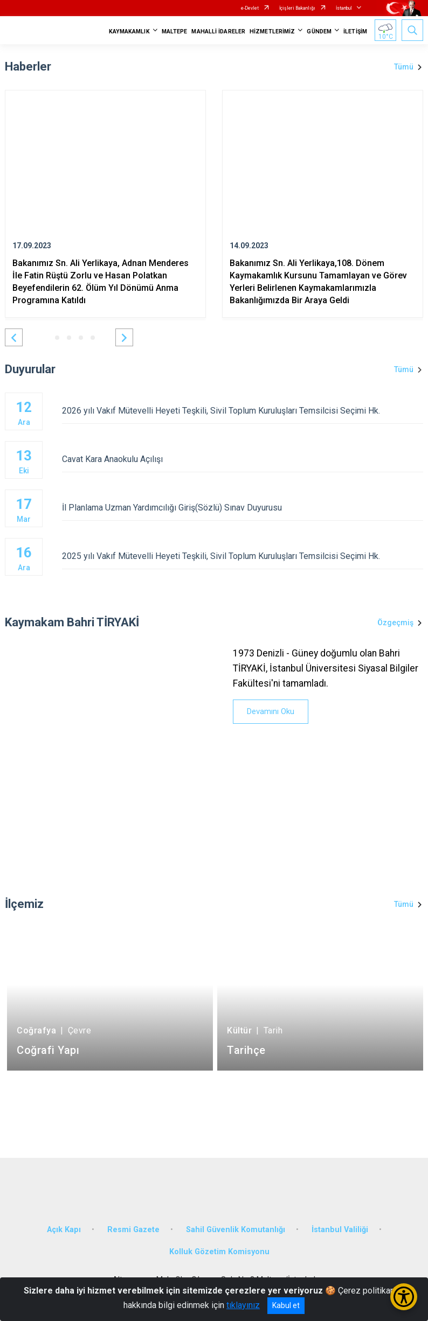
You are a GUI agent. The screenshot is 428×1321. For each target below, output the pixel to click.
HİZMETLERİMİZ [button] (272, 31)
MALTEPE (175, 31)
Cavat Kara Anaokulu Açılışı (242, 459)
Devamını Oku (270, 711)
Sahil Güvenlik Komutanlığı (235, 1229)
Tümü (403, 66)
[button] (14, 337)
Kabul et (286, 1305)
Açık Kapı (64, 1229)
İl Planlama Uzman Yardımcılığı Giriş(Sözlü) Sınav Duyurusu (242, 507)
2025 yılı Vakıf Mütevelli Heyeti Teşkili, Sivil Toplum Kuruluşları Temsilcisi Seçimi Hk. (242, 556)
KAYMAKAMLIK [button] (129, 31)
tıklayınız (243, 1305)
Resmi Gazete (133, 1229)
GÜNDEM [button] (319, 31)
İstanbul (344, 8)
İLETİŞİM (355, 31)
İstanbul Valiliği (340, 1229)
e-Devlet (250, 8)
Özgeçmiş (395, 622)
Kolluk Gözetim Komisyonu (219, 1251)
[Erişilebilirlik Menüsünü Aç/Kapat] (403, 1296)
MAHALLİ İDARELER (218, 31)
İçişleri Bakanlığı (297, 8)
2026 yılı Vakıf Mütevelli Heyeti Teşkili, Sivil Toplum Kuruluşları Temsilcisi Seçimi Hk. (242, 411)
